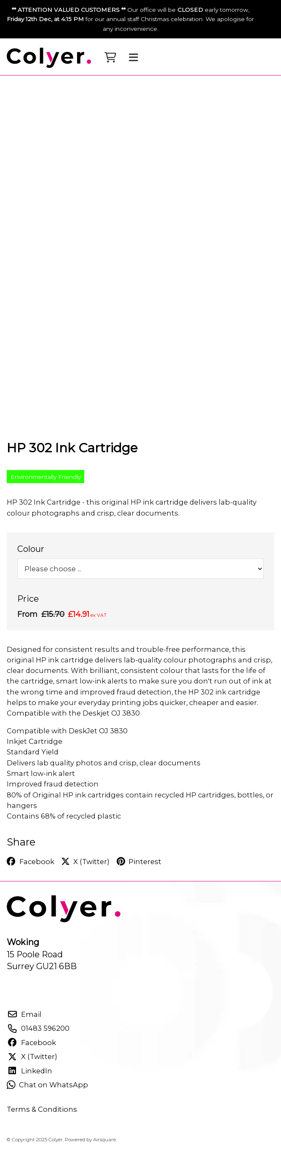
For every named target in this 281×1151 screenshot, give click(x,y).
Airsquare (104, 1140)
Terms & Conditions (42, 1109)
